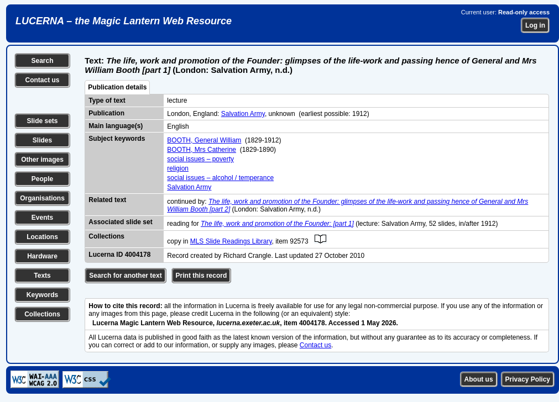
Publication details (117, 87)
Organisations (42, 198)
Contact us (42, 80)
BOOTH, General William (204, 140)
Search (42, 61)
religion (178, 168)
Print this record (201, 275)
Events (42, 217)
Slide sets (42, 121)
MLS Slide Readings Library (231, 241)
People (42, 179)
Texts (42, 275)
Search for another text (125, 275)
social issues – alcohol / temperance (220, 178)
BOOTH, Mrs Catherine (201, 150)
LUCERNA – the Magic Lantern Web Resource (123, 21)
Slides (42, 140)
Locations (42, 237)
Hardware (42, 256)
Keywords (42, 295)
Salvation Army (243, 114)
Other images (42, 159)
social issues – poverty (200, 159)
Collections (42, 314)
